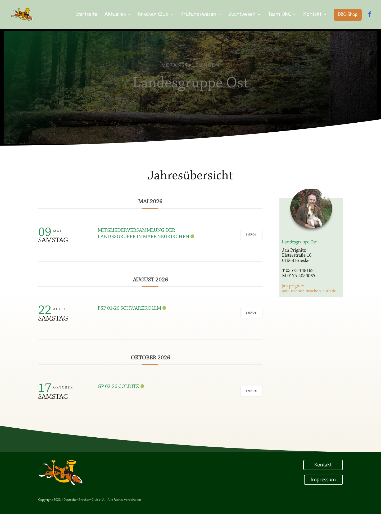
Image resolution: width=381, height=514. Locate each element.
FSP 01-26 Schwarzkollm (129, 308)
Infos (251, 234)
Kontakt (323, 465)
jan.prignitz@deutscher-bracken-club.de (309, 289)
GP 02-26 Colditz (118, 386)
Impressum (323, 480)
